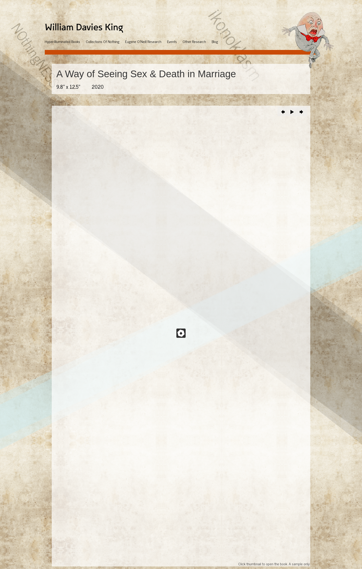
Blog (215, 41)
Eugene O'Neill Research (143, 41)
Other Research (194, 41)
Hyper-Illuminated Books (62, 41)
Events (172, 41)
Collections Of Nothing (102, 41)
